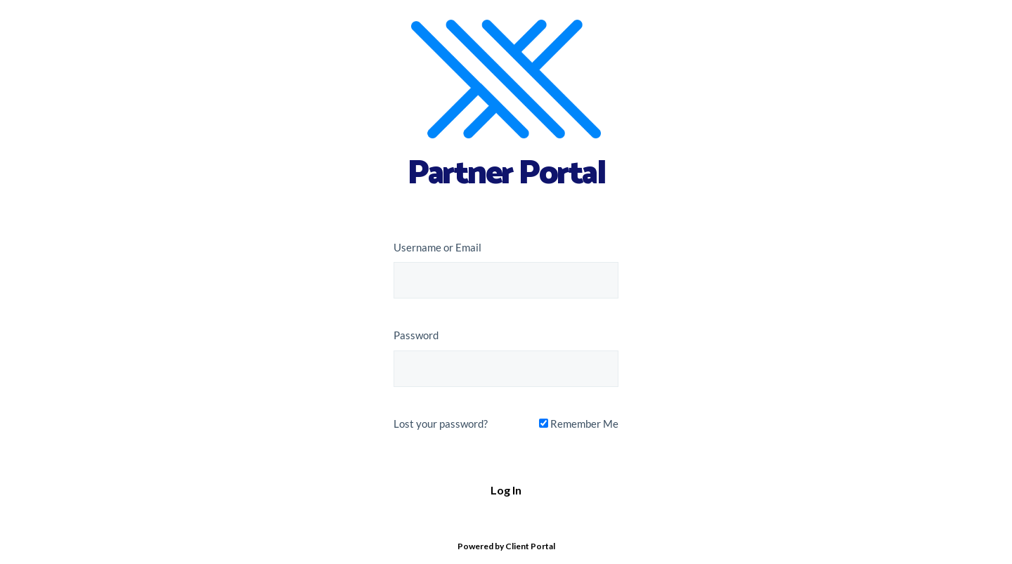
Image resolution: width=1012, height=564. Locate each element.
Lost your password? (441, 423)
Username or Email (437, 247)
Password (416, 335)
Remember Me (578, 423)
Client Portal (530, 546)
